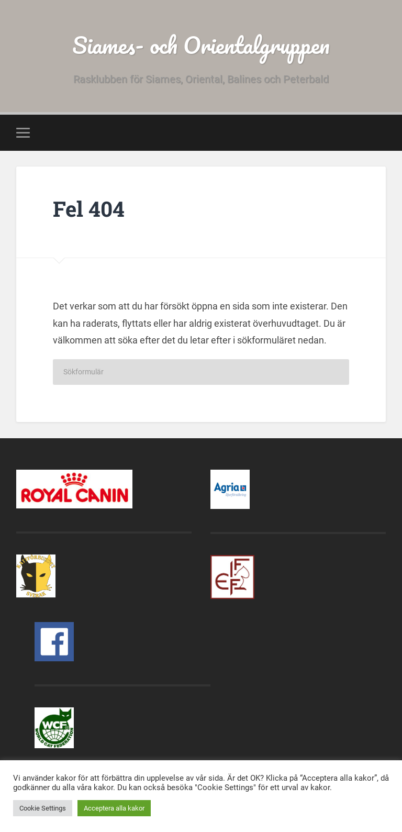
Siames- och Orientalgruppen (201, 44)
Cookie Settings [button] (42, 808)
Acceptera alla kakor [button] (114, 808)
